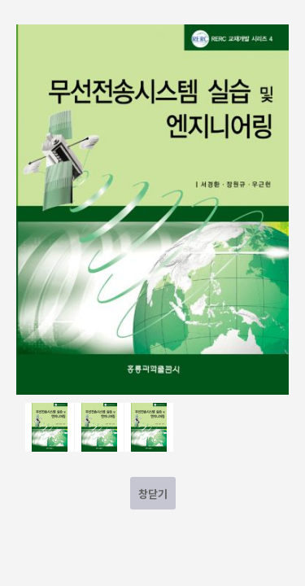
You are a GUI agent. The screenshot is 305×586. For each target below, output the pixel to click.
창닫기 (153, 493)
